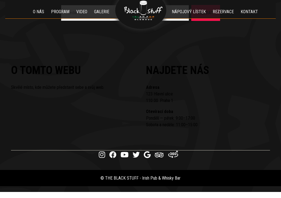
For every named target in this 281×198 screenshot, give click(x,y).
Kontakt (251, 17)
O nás (36, 17)
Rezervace (225, 17)
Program (58, 17)
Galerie (99, 17)
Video (79, 17)
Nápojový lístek (191, 17)
